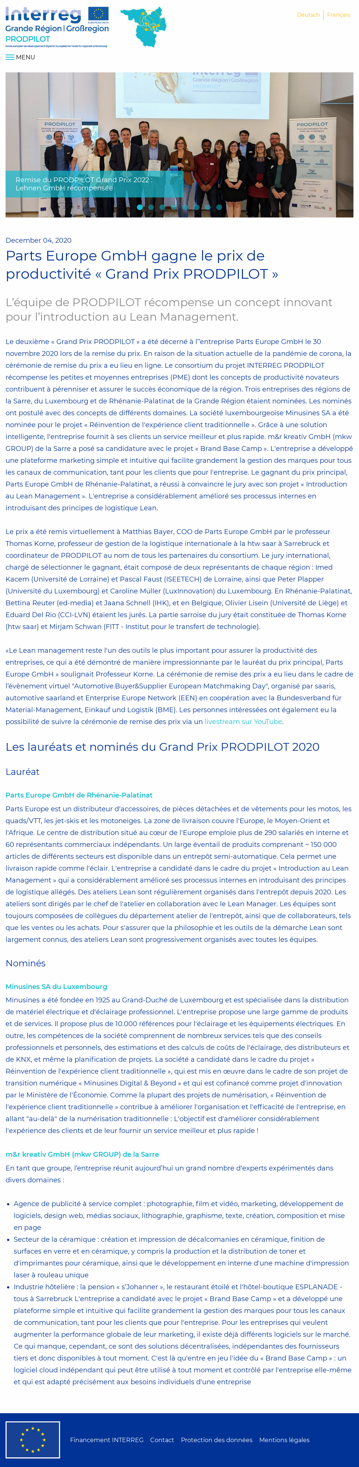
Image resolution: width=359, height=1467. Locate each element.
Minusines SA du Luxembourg (56, 987)
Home (57, 27)
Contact (162, 1440)
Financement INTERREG (107, 1440)
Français (338, 14)
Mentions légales (284, 1440)
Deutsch (308, 14)
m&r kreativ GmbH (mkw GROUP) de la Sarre (82, 1154)
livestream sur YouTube (243, 722)
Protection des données (217, 1440)
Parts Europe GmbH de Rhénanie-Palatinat (79, 795)
